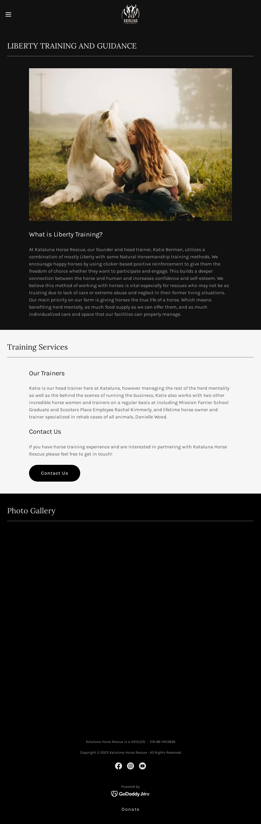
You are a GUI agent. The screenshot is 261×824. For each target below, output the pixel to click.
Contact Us (54, 473)
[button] (21, 14)
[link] (130, 14)
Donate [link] (130, 809)
